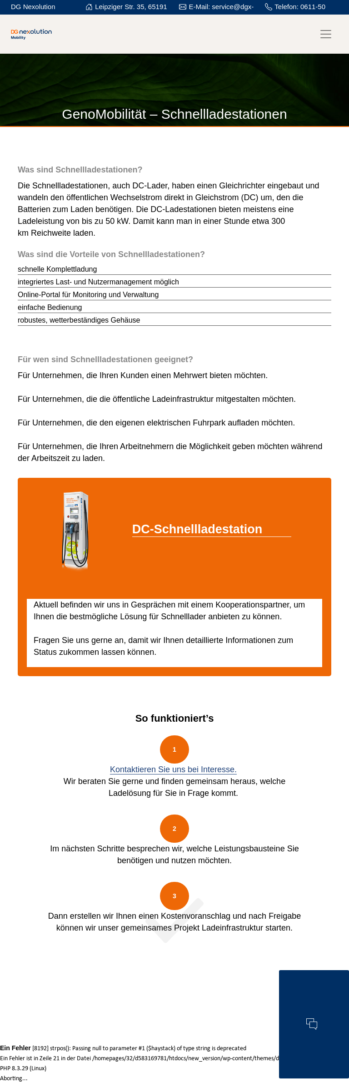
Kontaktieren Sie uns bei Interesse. (173, 769)
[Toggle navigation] (326, 34)
